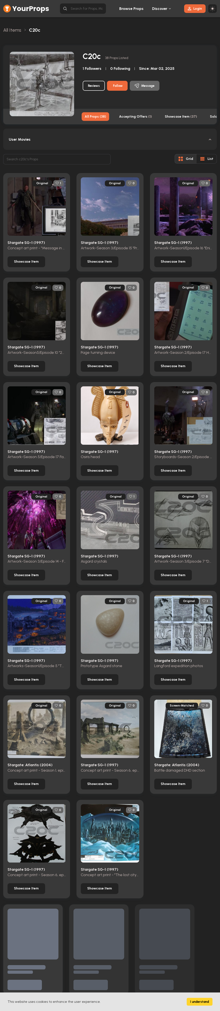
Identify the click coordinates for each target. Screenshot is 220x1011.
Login (195, 8)
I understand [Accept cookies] (199, 1002)
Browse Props (131, 8)
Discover (160, 8)
